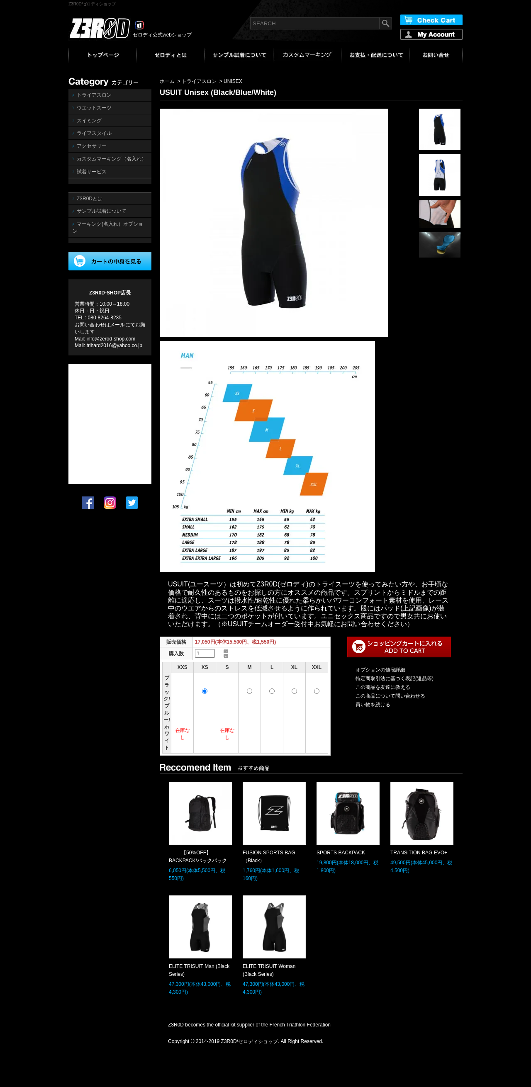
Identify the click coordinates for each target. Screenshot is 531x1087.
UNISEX (233, 81)
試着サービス (92, 172)
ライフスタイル (94, 133)
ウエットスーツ (94, 108)
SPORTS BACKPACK (341, 853)
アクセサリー (92, 146)
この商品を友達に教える (383, 687)
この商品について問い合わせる (390, 696)
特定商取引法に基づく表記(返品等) (395, 678)
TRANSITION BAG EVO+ (418, 853)
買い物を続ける (373, 705)
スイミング (89, 121)
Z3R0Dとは (89, 199)
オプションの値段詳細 (380, 670)
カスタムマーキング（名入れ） (111, 159)
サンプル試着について (102, 211)
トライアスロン (94, 95)
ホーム (167, 81)
